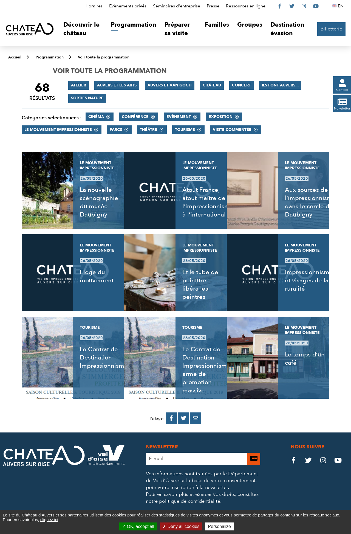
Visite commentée (232, 129)
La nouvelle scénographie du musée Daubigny (99, 202)
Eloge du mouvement (97, 276)
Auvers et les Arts (117, 85)
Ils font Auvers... (280, 85)
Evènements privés (127, 6)
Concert (241, 85)
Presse (213, 6)
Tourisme (185, 129)
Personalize (219, 526)
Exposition (221, 116)
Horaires (94, 6)
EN (342, 6)
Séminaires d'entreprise (176, 6)
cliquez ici (49, 519)
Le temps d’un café (305, 358)
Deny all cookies (181, 526)
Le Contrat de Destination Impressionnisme (104, 357)
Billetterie (331, 29)
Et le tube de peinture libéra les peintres (200, 284)
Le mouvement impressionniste (58, 129)
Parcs (116, 129)
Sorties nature (87, 98)
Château (212, 85)
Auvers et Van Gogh (170, 85)
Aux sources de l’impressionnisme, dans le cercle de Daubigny (311, 202)
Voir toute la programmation (103, 57)
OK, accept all (138, 526)
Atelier (78, 85)
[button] (83, 29)
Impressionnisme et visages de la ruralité (309, 280)
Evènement (178, 116)
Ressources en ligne (245, 6)
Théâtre (148, 129)
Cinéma (96, 116)
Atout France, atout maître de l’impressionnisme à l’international (207, 202)
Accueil (14, 57)
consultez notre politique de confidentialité (202, 498)
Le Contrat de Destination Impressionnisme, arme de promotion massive (207, 370)
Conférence (135, 116)
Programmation (50, 57)
